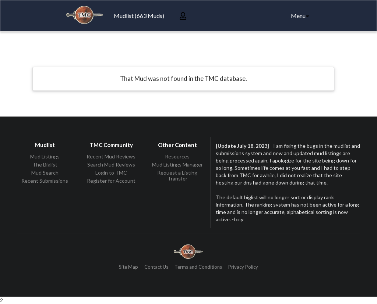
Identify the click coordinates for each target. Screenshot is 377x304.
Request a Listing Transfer (177, 175)
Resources (177, 157)
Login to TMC (111, 172)
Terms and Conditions (198, 267)
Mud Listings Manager (177, 164)
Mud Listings (45, 157)
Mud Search (45, 172)
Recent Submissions (44, 181)
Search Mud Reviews (111, 164)
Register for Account (111, 181)
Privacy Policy (243, 267)
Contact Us (156, 267)
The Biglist (44, 164)
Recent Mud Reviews (111, 157)
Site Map (128, 267)
